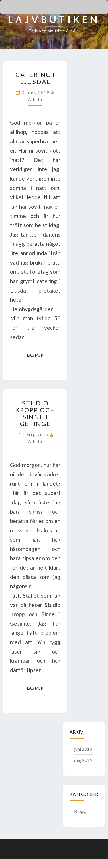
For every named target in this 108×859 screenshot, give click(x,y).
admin (35, 99)
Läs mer (37, 354)
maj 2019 (83, 760)
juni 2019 (83, 749)
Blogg (80, 811)
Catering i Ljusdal (35, 78)
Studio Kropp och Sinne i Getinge (35, 413)
